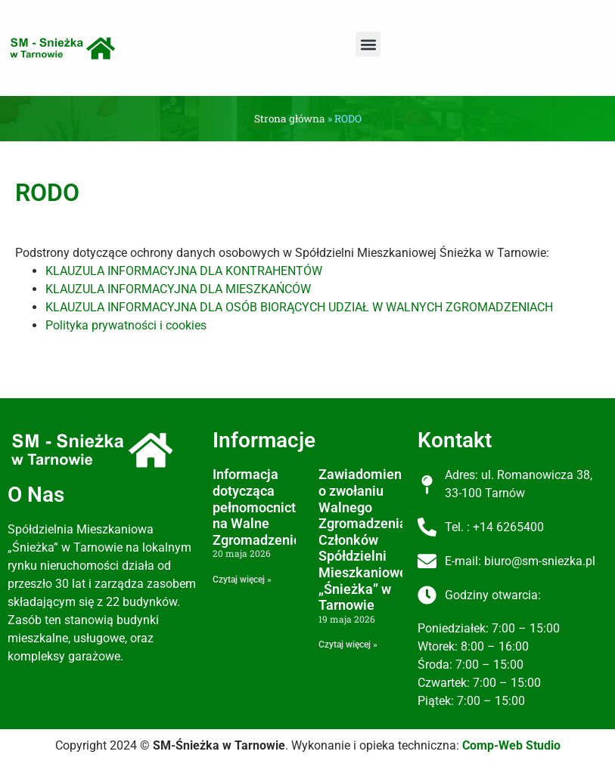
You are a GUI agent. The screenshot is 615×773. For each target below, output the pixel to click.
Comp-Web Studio (511, 745)
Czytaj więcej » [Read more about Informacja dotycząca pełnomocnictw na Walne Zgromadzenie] (242, 579)
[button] (368, 44)
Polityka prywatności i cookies (126, 325)
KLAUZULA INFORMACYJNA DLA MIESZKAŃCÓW (178, 289)
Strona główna (289, 118)
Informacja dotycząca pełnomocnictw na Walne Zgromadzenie (259, 506)
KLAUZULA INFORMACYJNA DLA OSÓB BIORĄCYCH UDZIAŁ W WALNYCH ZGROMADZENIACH (299, 307)
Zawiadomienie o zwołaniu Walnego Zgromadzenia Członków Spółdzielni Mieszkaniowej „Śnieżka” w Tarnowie (365, 539)
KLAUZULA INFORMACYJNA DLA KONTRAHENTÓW (183, 271)
